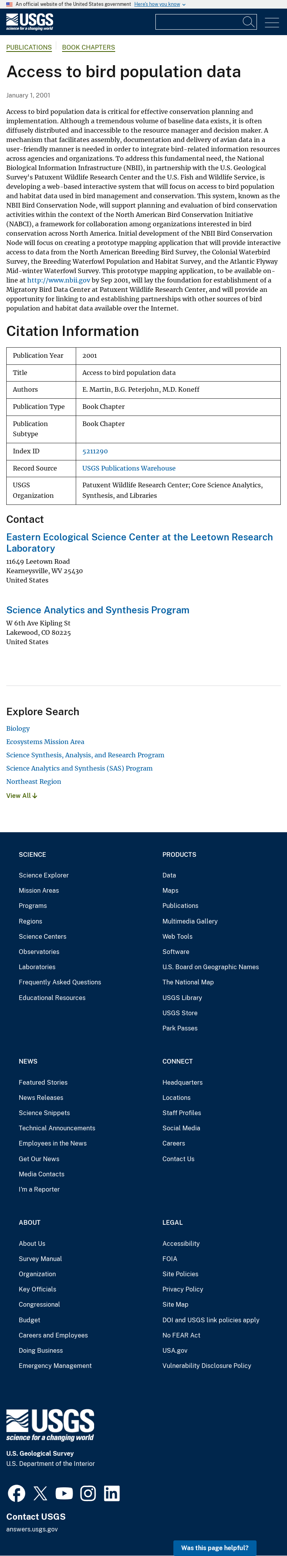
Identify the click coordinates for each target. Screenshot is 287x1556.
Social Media (181, 1128)
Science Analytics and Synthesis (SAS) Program (79, 768)
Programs (33, 905)
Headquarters (182, 1082)
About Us (32, 1243)
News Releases (41, 1097)
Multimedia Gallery (190, 921)
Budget (29, 1320)
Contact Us (178, 1159)
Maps (170, 890)
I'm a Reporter (39, 1189)
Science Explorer (44, 875)
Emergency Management (55, 1365)
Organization (37, 1274)
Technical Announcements (57, 1128)
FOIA (169, 1259)
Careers (173, 1143)
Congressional (39, 1304)
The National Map (188, 982)
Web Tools (177, 936)
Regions (30, 921)
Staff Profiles (181, 1113)
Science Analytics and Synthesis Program (97, 609)
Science (32, 854)
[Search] (249, 22)
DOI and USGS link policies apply (211, 1320)
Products (179, 854)
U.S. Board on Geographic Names (210, 967)
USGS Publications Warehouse (129, 468)
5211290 (95, 451)
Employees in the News (53, 1143)
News (28, 1061)
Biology (18, 728)
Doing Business (41, 1350)
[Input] (206, 22)
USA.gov (174, 1350)
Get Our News (39, 1159)
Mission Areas (39, 890)
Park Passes (180, 1028)
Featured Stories (43, 1082)
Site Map (175, 1304)
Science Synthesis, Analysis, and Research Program (85, 755)
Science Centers (42, 936)
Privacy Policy (182, 1289)
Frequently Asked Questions (60, 982)
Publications (29, 47)
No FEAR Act (181, 1335)
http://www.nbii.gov (58, 280)
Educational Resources (52, 998)
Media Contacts (41, 1174)
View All (21, 795)
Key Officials (37, 1289)
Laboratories (37, 967)
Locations (176, 1097)
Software (175, 952)
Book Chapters (88, 47)
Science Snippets (44, 1113)
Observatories (39, 952)
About (30, 1222)
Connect (177, 1061)
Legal (172, 1222)
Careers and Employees (53, 1335)
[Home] (29, 28)
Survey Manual (40, 1259)
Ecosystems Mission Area (45, 742)
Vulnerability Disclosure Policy (206, 1365)
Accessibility (181, 1243)
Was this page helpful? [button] (215, 1548)
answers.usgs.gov (32, 1529)
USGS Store (180, 1013)
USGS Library (182, 998)
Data (169, 875)
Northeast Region (33, 781)
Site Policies (180, 1274)
